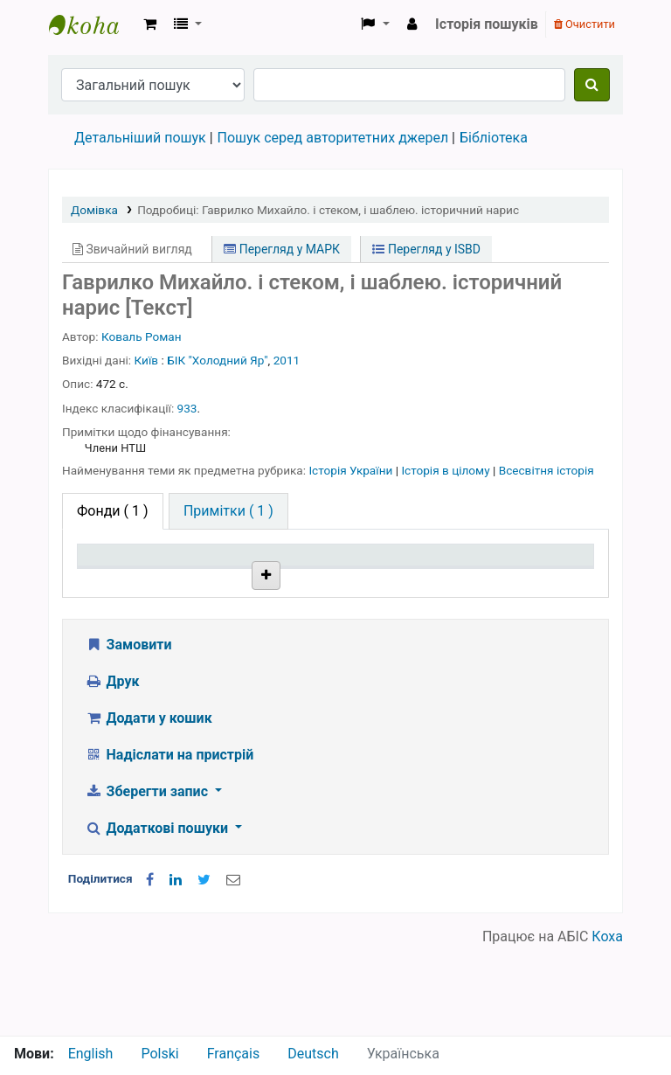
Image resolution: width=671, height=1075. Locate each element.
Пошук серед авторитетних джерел (333, 137)
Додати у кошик (148, 806)
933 (187, 408)
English (91, 1053)
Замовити (128, 733)
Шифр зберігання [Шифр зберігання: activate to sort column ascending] (326, 571)
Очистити (584, 24)
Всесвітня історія (546, 470)
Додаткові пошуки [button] (158, 916)
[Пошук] (592, 84)
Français (233, 1053)
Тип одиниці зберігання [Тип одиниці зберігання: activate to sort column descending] (124, 571)
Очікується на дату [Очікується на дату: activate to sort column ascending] (534, 571)
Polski (159, 1053)
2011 (287, 360)
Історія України (351, 470)
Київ (147, 360)
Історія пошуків (486, 24)
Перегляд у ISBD (426, 249)
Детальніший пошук (140, 137)
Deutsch (312, 1053)
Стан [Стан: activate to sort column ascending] (412, 579)
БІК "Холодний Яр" (217, 360)
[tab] (228, 511)
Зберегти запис (148, 879)
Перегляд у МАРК (282, 249)
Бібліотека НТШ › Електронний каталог (92, 24)
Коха (607, 1024)
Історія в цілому (447, 470)
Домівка (94, 210)
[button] (149, 24)
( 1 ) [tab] (113, 511)
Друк (112, 769)
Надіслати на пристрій (169, 843)
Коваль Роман (141, 336)
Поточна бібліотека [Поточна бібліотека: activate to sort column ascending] (222, 571)
